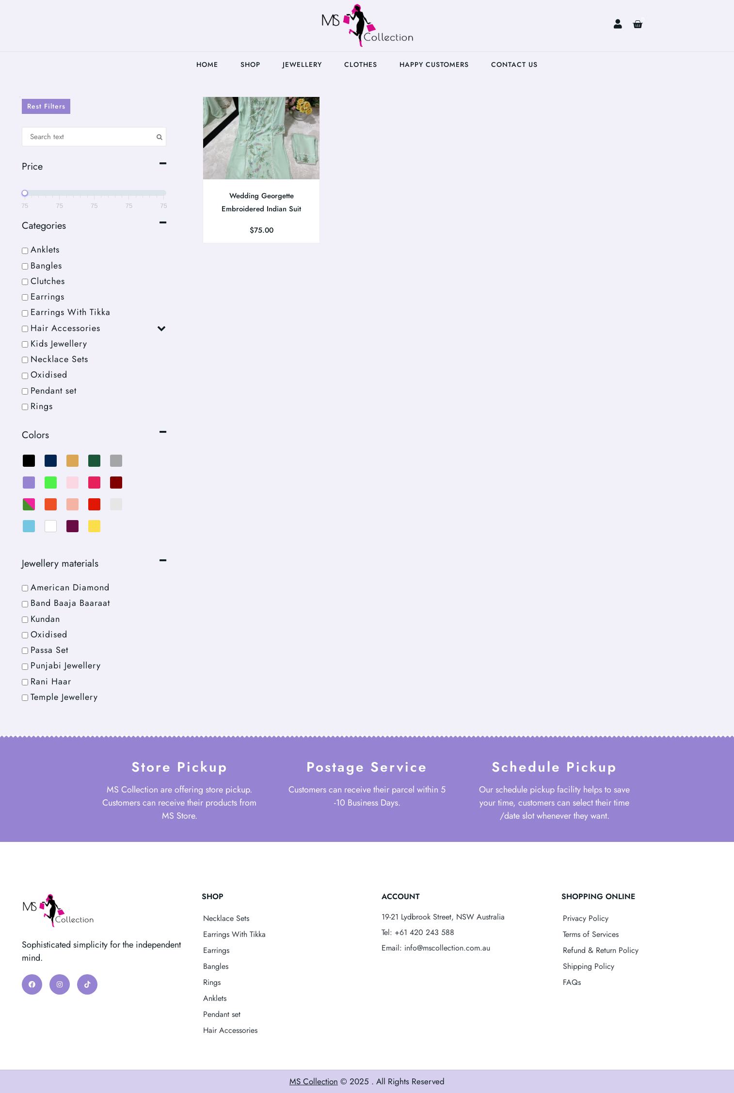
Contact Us (514, 64)
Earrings (216, 950)
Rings (212, 982)
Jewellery (302, 64)
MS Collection (313, 1081)
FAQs (572, 982)
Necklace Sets (226, 918)
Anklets (214, 998)
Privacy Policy (585, 918)
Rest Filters (46, 106)
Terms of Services (591, 934)
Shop (250, 64)
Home (207, 64)
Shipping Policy (588, 966)
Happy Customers (434, 64)
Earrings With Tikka (234, 934)
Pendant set (221, 1014)
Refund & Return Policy (600, 950)
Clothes (360, 64)
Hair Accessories (230, 1030)
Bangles (215, 966)
